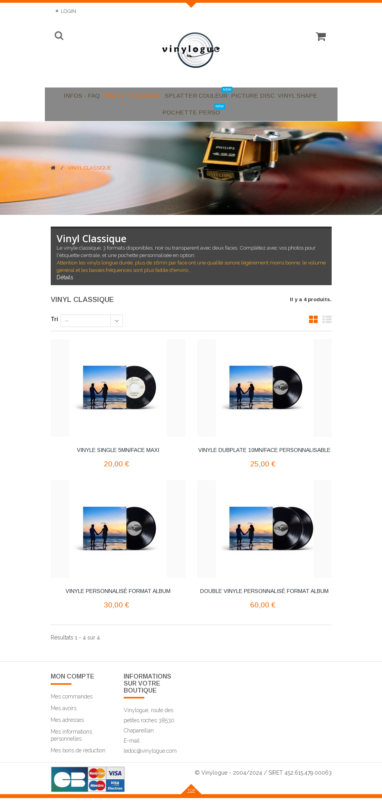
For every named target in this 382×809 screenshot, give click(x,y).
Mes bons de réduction (78, 761)
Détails (65, 288)
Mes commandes (71, 707)
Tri (54, 330)
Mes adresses (67, 731)
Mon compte (72, 687)
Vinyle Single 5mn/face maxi (118, 461)
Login (68, 11)
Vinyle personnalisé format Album (118, 602)
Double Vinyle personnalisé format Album (264, 602)
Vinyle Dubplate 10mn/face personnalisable (264, 461)
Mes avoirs (63, 719)
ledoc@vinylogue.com (150, 762)
